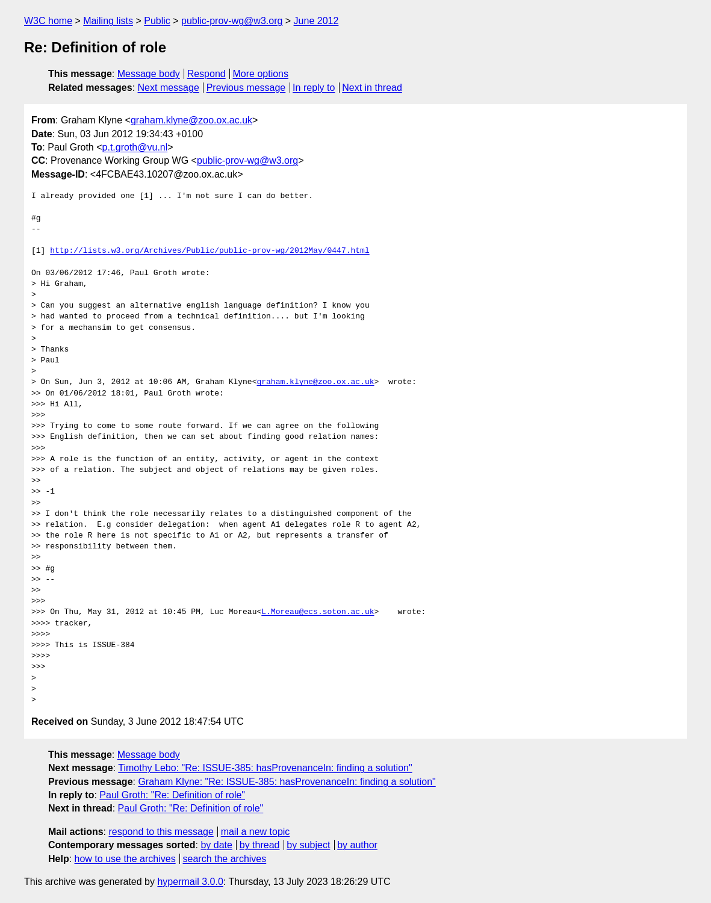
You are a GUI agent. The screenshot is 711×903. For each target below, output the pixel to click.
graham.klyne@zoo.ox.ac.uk (191, 120)
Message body (148, 74)
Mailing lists (108, 21)
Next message (168, 87)
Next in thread (372, 87)
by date (216, 845)
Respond (206, 74)
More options (261, 74)
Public (157, 21)
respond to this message (160, 832)
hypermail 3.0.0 (190, 882)
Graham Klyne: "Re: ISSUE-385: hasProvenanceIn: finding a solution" (286, 782)
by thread (260, 845)
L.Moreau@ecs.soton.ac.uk (317, 612)
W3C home (48, 21)
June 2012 (316, 21)
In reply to (314, 87)
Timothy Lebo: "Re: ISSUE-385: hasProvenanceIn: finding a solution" (265, 768)
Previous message (246, 87)
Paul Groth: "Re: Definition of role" (172, 795)
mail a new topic (255, 832)
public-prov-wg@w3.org (231, 21)
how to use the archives (125, 859)
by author (357, 845)
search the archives (225, 859)
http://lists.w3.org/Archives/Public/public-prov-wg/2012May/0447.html (209, 251)
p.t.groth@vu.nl (135, 147)
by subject (308, 845)
